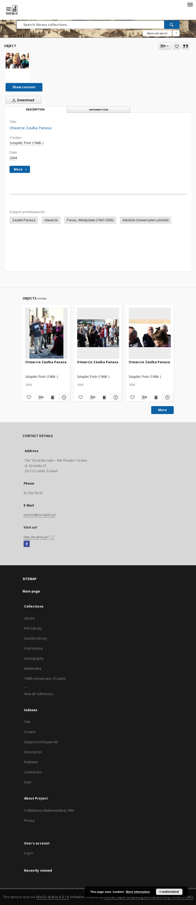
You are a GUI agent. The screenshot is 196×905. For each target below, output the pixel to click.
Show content (24, 87)
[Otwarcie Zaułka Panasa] (17, 60)
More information (138, 891)
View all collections (38, 694)
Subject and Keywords (41, 742)
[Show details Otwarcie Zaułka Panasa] (63, 397)
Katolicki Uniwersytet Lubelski (146, 220)
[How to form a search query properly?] (176, 33)
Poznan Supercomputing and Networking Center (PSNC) (148, 897)
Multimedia (32, 668)
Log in (28, 853)
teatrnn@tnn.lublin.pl (40, 515)
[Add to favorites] (176, 46)
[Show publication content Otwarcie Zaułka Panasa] (52, 397)
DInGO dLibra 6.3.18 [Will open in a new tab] (52, 897)
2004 (13, 158)
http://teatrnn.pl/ (39, 537)
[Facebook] (27, 544)
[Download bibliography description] (40, 397)
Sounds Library (35, 638)
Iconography (33, 658)
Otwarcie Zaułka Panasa (46, 362)
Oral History (33, 648)
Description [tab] (35, 109)
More (162, 410)
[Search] (172, 24)
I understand (169, 892)
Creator (30, 732)
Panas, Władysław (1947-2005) (90, 220)
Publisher (31, 762)
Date (27, 782)
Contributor (33, 772)
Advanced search (157, 33)
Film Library (33, 628)
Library (29, 618)
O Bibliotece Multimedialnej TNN (49, 810)
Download (22, 100)
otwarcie (51, 220)
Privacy (29, 820)
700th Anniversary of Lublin (45, 678)
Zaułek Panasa (23, 220)
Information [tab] (98, 109)
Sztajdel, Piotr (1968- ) (26, 143)
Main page (31, 591)
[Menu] (190, 4)
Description (33, 752)
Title (27, 722)
